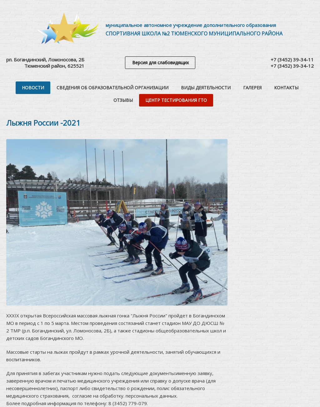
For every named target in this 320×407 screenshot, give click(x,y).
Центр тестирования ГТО (176, 100)
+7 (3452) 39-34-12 (292, 66)
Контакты (286, 88)
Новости (33, 88)
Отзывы (123, 100)
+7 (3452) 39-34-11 (292, 59)
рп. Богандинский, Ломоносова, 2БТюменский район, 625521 (45, 62)
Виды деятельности (206, 88)
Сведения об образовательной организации (112, 88)
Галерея (252, 88)
